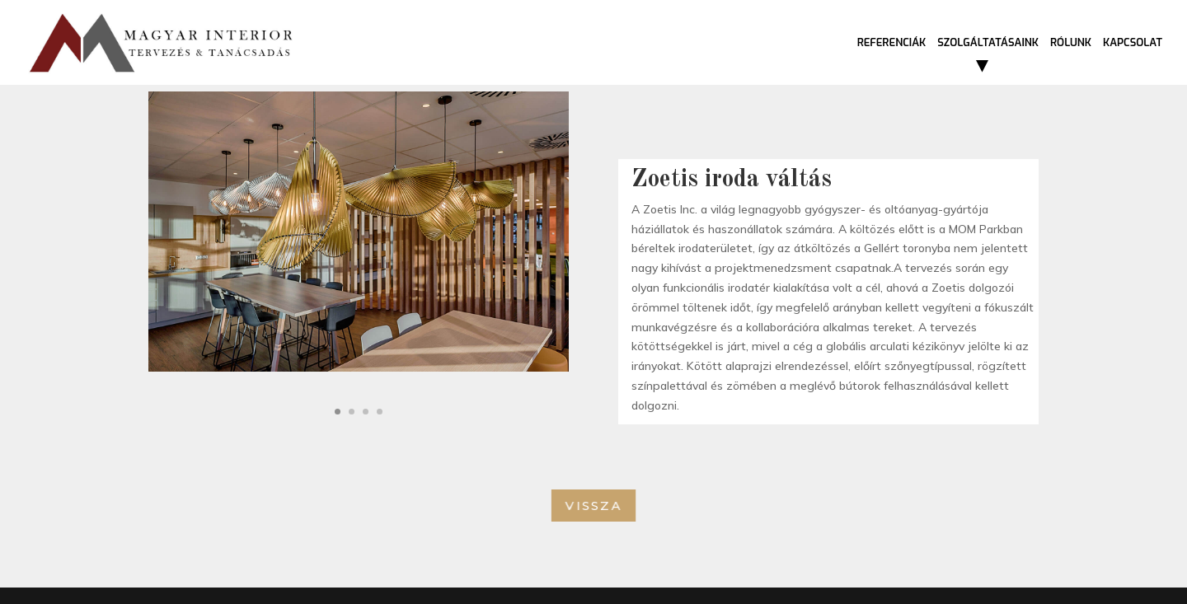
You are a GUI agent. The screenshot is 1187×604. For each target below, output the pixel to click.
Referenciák (892, 43)
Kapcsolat (1132, 43)
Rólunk (1070, 43)
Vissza (594, 505)
